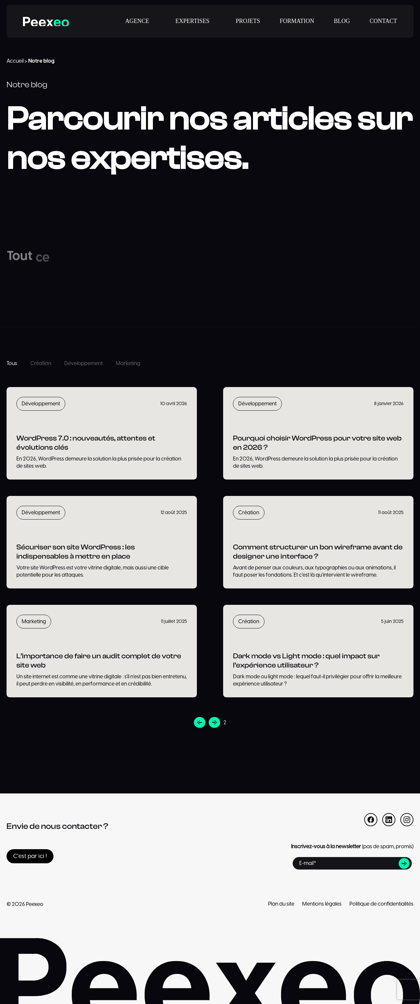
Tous (12, 365)
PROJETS (248, 21)
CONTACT (383, 21)
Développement (83, 365)
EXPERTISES (192, 21)
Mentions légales (322, 906)
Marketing (128, 365)
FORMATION (297, 21)
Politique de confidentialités (381, 906)
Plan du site (281, 906)
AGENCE (137, 21)
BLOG (342, 21)
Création (40, 365)
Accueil (15, 61)
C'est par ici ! (30, 858)
